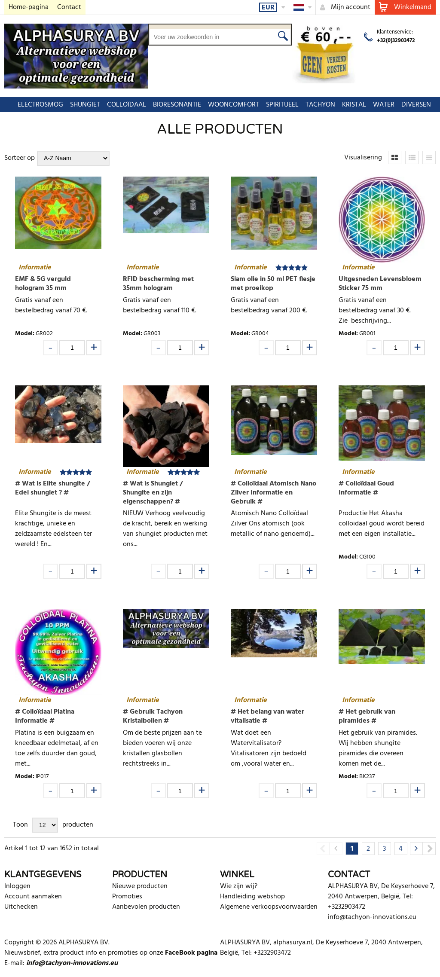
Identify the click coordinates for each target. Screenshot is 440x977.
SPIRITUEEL (278, 104)
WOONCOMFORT (229, 104)
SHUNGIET (81, 104)
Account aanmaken (33, 896)
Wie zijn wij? (238, 886)
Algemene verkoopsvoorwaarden (269, 907)
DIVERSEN (412, 104)
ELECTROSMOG (36, 104)
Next (429, 848)
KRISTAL (350, 104)
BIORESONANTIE (173, 104)
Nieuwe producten (140, 886)
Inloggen (17, 886)
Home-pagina (29, 7)
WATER (379, 104)
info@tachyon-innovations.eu (372, 917)
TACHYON (316, 104)
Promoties (127, 896)
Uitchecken (21, 907)
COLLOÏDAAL (122, 104)
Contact (69, 7)
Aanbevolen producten (146, 907)
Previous (323, 848)
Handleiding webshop (252, 896)
